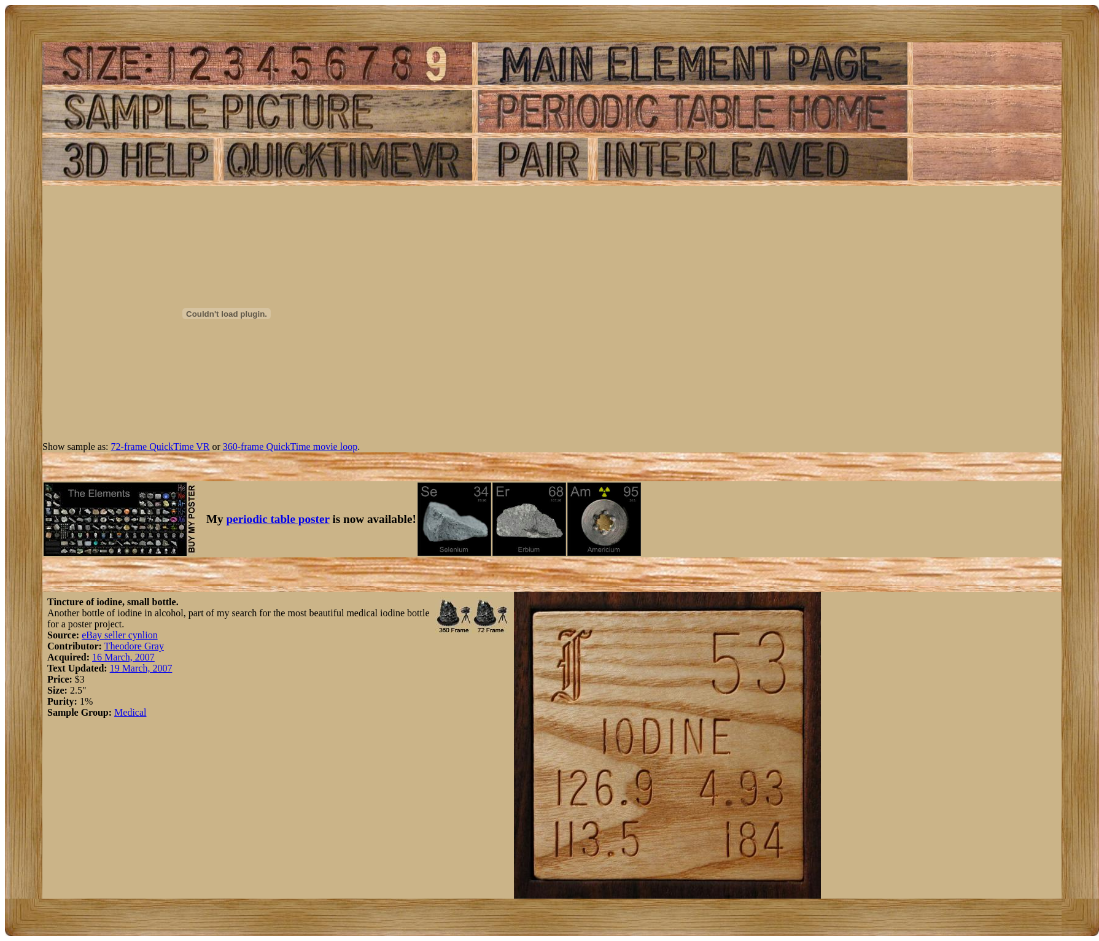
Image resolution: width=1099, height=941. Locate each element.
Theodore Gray (134, 646)
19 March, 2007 (141, 668)
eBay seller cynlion (120, 635)
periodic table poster (278, 519)
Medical (130, 712)
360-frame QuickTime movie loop (290, 446)
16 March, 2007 (123, 657)
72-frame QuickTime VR (160, 446)
